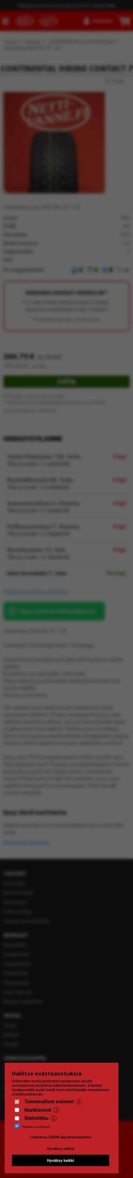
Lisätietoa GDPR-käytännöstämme (61, 1137)
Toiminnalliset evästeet (49, 1101)
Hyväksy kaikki (60, 1160)
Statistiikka (36, 1118)
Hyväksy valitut (60, 1149)
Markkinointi (37, 1110)
